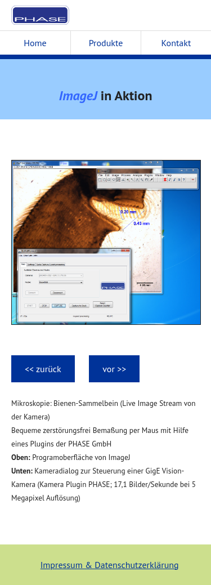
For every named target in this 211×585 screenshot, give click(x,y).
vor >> (114, 368)
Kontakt (176, 42)
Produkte (106, 42)
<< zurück (43, 368)
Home (35, 42)
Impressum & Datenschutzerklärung (110, 564)
